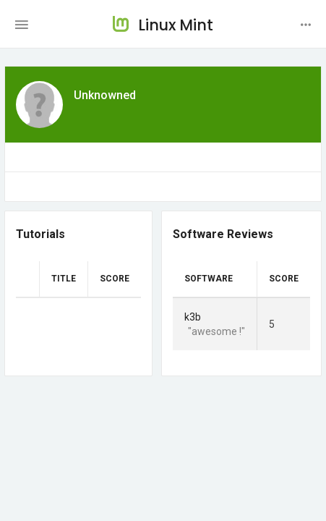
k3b (192, 317)
